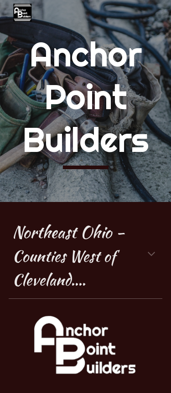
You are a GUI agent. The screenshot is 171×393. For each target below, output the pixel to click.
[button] (151, 255)
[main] (86, 101)
